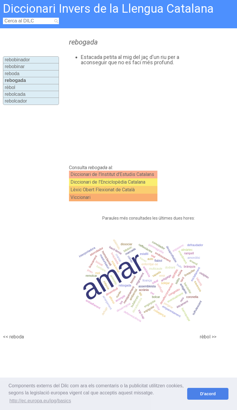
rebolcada (15, 94)
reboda (12, 73)
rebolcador (16, 100)
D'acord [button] (208, 393)
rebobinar (15, 66)
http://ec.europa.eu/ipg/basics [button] (40, 400)
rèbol (10, 87)
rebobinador (17, 59)
